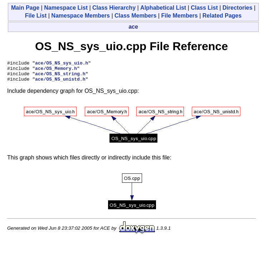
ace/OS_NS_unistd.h (60, 83)
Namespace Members (80, 16)
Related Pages (222, 16)
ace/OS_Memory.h (56, 70)
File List (36, 16)
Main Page (25, 8)
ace (133, 27)
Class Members (135, 16)
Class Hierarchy (114, 8)
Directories (238, 8)
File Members (179, 16)
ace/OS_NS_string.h (60, 76)
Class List (204, 8)
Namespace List (66, 8)
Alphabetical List (163, 8)
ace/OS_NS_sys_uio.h (61, 64)
